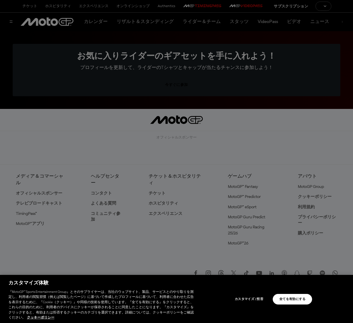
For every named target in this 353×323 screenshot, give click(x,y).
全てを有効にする (292, 299)
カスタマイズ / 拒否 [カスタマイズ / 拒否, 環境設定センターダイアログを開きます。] (249, 299)
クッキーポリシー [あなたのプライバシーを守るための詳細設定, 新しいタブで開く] (40, 317)
